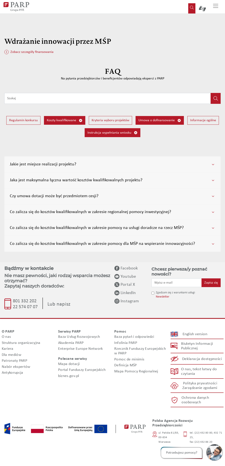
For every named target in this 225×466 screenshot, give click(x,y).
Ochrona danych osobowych (195, 400)
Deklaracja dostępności (202, 359)
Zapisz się (211, 282)
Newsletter (162, 296)
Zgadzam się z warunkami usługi (175, 292)
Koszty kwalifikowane (64, 120)
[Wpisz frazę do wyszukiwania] (107, 98)
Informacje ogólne (203, 120)
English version (195, 334)
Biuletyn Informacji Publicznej (197, 346)
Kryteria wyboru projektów (110, 120)
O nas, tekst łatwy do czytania (199, 371)
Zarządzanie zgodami (199, 388)
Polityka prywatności (200, 383)
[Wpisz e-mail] (176, 282)
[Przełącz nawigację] (216, 6)
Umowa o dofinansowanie (159, 120)
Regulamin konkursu (23, 120)
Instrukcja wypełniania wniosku (112, 133)
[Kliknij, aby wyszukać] (216, 98)
